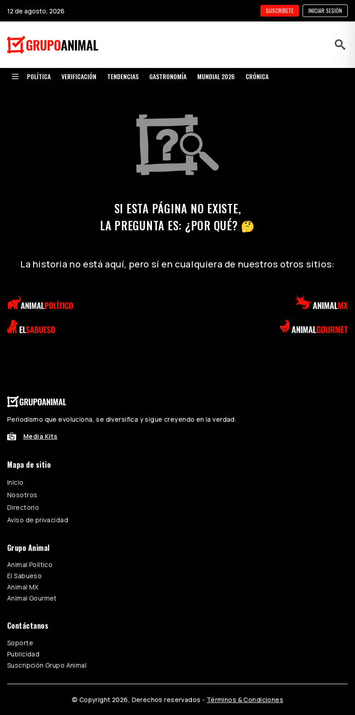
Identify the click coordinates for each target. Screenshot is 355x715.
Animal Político (29, 564)
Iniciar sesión (325, 10)
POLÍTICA (39, 76)
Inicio (15, 482)
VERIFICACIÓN (78, 76)
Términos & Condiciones (245, 699)
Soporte (20, 643)
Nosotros (22, 495)
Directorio (23, 507)
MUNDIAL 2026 (216, 76)
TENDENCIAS (123, 76)
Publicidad (23, 654)
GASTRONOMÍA (167, 76)
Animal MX (23, 587)
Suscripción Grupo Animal (47, 665)
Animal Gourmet (32, 598)
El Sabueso (24, 575)
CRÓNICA (257, 76)
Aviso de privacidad (37, 520)
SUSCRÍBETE (280, 10)
